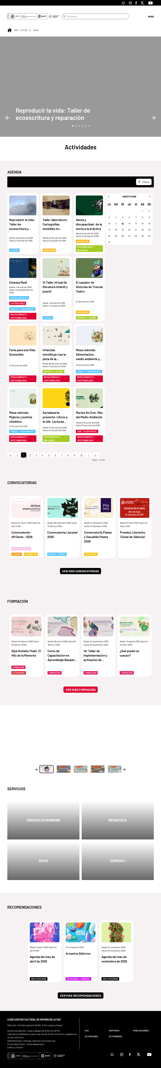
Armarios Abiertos (78, 944)
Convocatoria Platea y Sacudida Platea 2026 (98, 528)
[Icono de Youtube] (150, 2)
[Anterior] (108, 187)
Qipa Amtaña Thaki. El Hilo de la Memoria (26, 644)
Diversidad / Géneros (78, 970)
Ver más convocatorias (80, 562)
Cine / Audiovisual (87, 422)
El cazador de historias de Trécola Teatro (89, 278)
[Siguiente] (150, 187)
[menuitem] (95, 1021)
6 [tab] (89, 117)
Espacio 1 (117, 852)
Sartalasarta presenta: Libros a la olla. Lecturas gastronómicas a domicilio (55, 408)
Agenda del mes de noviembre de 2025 (114, 950)
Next (154, 109)
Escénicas (82, 232)
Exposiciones (17, 294)
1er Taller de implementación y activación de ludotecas (95, 646)
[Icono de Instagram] (130, 2)
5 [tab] (85, 117)
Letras (14, 241)
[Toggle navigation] (143, 173)
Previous (7, 109)
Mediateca (117, 811)
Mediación (49, 241)
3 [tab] (79, 117)
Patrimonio (19, 664)
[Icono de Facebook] (136, 2)
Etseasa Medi (18, 273)
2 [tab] (76, 117)
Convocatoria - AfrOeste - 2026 (22, 526)
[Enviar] (64, 12)
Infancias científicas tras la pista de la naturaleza (54, 345)
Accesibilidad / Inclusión (85, 240)
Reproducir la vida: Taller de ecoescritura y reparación (53, 105)
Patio (43, 852)
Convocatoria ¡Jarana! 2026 (62, 526)
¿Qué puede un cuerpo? (129, 644)
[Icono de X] (142, 2)
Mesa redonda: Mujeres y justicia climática (20, 408)
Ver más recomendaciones (80, 986)
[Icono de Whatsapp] (123, 2)
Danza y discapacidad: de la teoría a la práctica (89, 215)
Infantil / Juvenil (86, 308)
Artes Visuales (19, 288)
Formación (18, 658)
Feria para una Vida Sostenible (22, 343)
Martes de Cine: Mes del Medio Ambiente (89, 406)
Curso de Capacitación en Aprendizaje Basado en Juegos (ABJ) (61, 646)
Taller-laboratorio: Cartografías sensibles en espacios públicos (55, 215)
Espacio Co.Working (43, 811)
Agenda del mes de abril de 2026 (42, 950)
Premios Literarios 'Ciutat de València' (132, 526)
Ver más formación (81, 681)
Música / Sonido (57, 545)
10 (81, 446)
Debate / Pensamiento (22, 300)
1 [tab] (72, 117)
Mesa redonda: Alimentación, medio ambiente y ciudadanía (88, 345)
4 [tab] (82, 117)
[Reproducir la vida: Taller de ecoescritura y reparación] (56, 105)
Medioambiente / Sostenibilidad (19, 307)
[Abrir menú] (151, 12)
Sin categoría (38, 970)
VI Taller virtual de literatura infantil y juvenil (55, 278)
